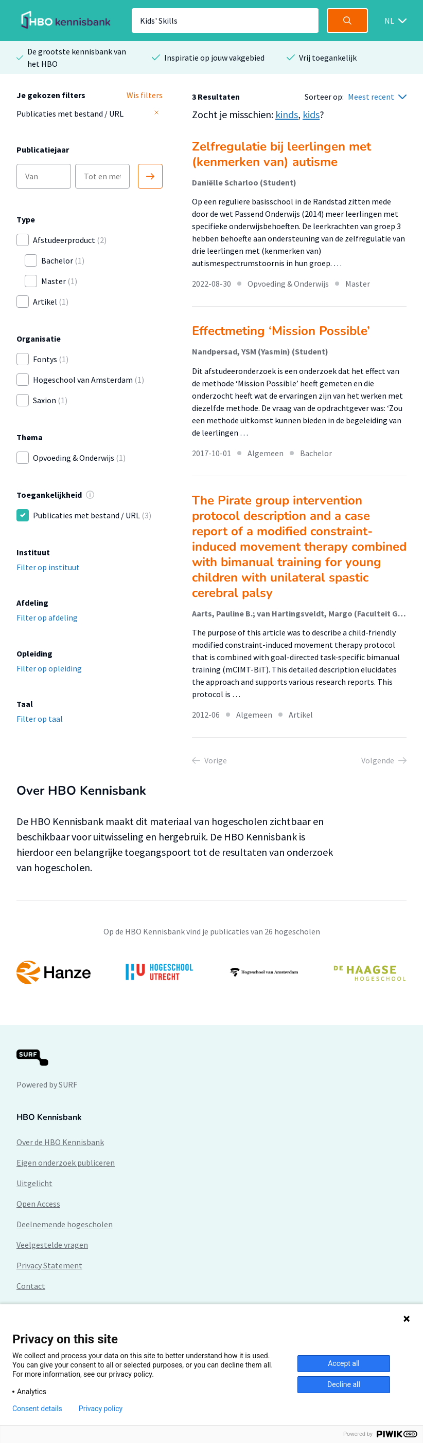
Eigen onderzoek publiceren (65, 1162)
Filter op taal (39, 718)
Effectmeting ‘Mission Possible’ (281, 331)
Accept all (344, 1363)
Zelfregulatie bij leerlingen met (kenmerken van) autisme (281, 154)
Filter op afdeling (47, 617)
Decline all (343, 1384)
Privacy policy (100, 1408)
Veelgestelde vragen (52, 1245)
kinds (286, 114)
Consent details (37, 1408)
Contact (30, 1286)
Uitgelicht (34, 1183)
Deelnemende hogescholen (64, 1224)
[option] (211, 972)
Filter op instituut (48, 567)
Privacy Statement (49, 1265)
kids (311, 114)
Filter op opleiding (49, 668)
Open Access (38, 1203)
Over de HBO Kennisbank (60, 1142)
